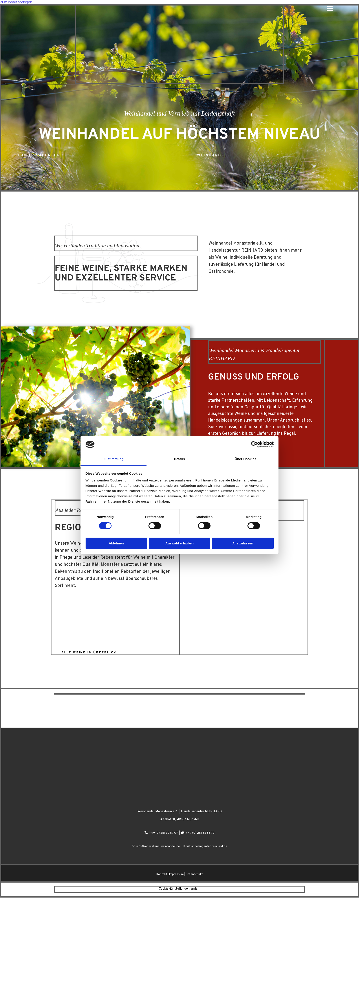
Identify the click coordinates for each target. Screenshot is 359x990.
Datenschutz (194, 874)
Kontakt (161, 874)
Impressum (176, 874)
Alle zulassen (242, 543)
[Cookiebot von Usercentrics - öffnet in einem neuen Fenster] (254, 444)
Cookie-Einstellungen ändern (179, 889)
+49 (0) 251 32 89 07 (163, 833)
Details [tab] (179, 459)
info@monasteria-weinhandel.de (158, 846)
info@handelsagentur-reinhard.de (204, 846)
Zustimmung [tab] (114, 459)
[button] (39, 155)
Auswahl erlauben (179, 543)
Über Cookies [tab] (245, 459)
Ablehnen (116, 543)
